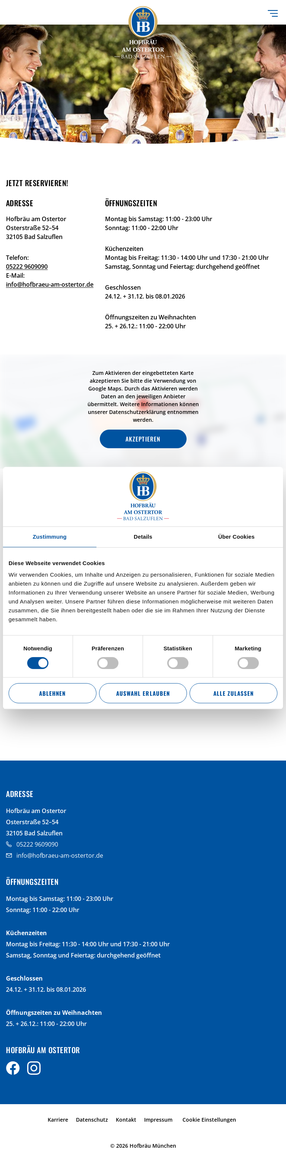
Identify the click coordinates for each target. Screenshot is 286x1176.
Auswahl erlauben (142, 693)
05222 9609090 (27, 266)
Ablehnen (52, 693)
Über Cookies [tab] (236, 536)
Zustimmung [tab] (50, 536)
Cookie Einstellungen (209, 1119)
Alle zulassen (233, 693)
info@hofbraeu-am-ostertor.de (49, 284)
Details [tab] (143, 536)
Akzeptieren (142, 438)
